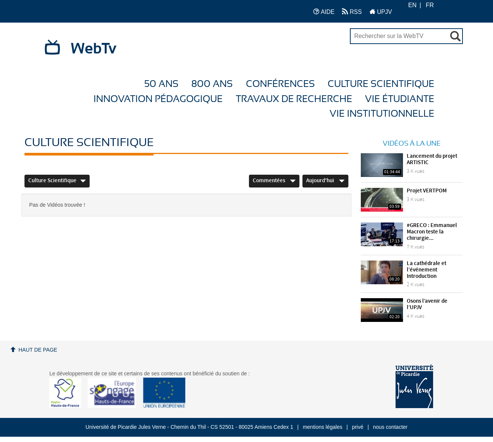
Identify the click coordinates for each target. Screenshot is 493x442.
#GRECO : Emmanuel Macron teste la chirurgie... (432, 232)
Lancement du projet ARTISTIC (432, 159)
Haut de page (37, 350)
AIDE (324, 11)
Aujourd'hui (325, 180)
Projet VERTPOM (427, 191)
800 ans (212, 84)
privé (357, 427)
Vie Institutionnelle (382, 114)
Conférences (280, 84)
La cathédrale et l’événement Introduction (426, 270)
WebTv (93, 48)
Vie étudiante (399, 99)
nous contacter (390, 427)
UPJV (380, 11)
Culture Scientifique (381, 84)
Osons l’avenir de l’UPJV (427, 304)
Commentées (274, 180)
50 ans (161, 84)
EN (412, 5)
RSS (352, 11)
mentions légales (322, 427)
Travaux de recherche (294, 99)
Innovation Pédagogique (158, 99)
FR (430, 5)
